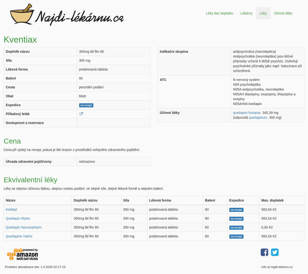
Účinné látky (283, 13)
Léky (263, 13)
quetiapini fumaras (247, 113)
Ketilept (11, 209)
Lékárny (246, 13)
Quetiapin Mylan (18, 218)
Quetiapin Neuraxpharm (24, 227)
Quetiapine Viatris (19, 236)
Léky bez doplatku (219, 13)
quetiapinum (258, 117)
